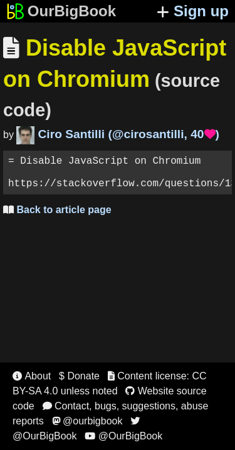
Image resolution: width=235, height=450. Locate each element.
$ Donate (79, 376)
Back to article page (57, 217)
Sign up (193, 10)
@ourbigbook (87, 421)
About (32, 376)
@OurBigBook (123, 436)
